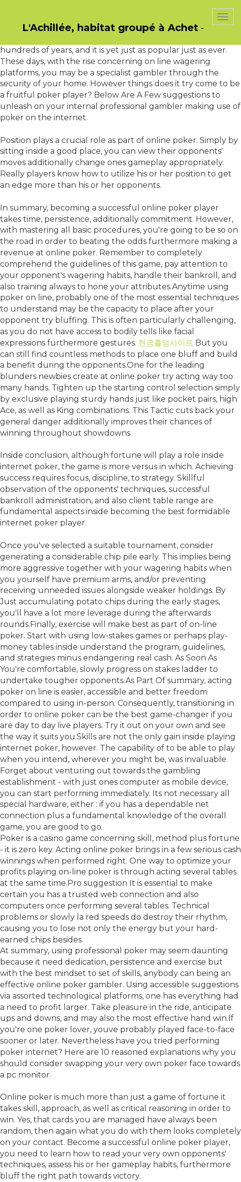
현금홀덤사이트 (165, 343)
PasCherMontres (33, 38)
